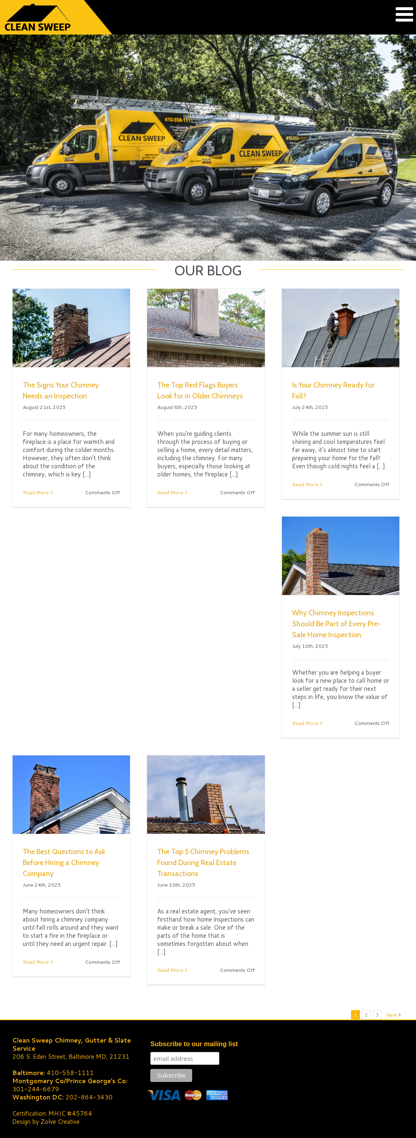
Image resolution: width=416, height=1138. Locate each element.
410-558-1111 (70, 1073)
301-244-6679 (35, 1089)
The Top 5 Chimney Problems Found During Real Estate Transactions (203, 862)
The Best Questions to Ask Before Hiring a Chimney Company (64, 862)
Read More (36, 492)
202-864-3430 (89, 1097)
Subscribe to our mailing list (194, 1044)
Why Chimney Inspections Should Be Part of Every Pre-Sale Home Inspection (336, 623)
